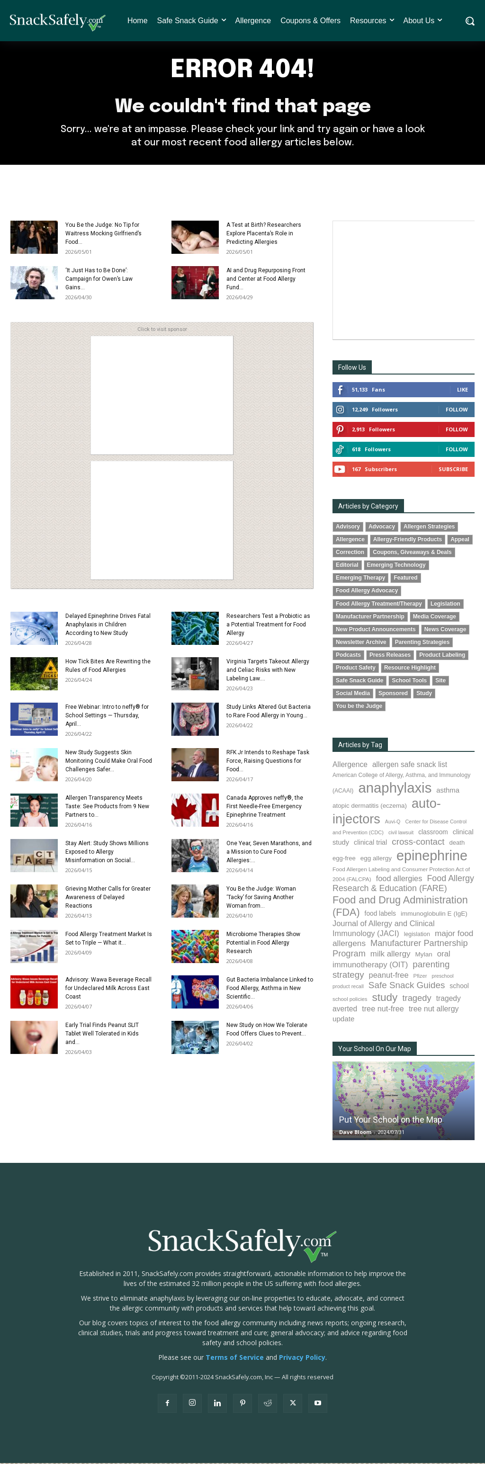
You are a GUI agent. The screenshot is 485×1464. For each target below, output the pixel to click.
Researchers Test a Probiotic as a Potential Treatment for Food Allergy (268, 625)
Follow (457, 410)
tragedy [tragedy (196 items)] (416, 999)
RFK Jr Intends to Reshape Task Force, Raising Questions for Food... (267, 762)
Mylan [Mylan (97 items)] (423, 954)
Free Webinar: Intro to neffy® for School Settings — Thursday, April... (107, 716)
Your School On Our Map (374, 1049)
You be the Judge (359, 707)
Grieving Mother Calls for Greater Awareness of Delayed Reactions (108, 898)
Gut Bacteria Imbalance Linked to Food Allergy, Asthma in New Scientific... (269, 989)
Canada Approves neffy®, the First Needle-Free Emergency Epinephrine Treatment (264, 807)
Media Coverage (434, 617)
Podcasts (348, 655)
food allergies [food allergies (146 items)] (399, 879)
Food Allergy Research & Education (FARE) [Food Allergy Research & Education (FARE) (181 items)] (403, 884)
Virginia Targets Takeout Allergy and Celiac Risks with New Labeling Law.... (267, 671)
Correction (350, 553)
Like (462, 390)
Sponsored (393, 694)
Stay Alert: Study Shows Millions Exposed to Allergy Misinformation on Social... (107, 853)
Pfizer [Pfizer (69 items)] (420, 977)
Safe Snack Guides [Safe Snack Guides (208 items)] (406, 986)
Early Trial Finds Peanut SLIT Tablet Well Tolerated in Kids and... (102, 1034)
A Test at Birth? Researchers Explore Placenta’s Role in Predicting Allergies (263, 234)
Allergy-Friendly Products (407, 540)
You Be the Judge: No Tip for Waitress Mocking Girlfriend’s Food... (103, 234)
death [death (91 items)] (457, 843)
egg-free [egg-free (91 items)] (344, 858)
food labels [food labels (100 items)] (380, 914)
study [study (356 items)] (384, 998)
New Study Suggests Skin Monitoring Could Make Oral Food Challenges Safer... (108, 762)
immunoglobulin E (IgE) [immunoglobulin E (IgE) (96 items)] (434, 914)
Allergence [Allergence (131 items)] (350, 765)
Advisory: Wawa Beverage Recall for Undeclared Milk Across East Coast (108, 989)
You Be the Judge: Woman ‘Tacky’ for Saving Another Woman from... (261, 898)
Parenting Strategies (422, 642)
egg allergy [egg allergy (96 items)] (376, 858)
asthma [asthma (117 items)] (447, 791)
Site (440, 681)
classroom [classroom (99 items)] (433, 833)
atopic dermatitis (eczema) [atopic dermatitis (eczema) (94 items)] (369, 806)
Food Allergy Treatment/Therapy (379, 604)
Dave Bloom (355, 1132)
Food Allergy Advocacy (367, 591)
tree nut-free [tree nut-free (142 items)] (383, 1009)
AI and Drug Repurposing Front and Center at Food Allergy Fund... (265, 280)
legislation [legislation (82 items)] (417, 935)
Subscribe (453, 469)
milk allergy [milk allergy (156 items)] (390, 954)
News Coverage (445, 629)
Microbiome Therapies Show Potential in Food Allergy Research (263, 943)
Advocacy (381, 527)
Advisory (348, 527)
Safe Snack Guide (359, 681)
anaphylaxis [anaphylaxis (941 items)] (394, 788)
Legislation (445, 604)
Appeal (459, 540)
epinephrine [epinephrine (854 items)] (431, 856)
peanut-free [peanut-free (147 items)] (389, 976)
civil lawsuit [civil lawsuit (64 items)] (400, 833)
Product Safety (356, 668)
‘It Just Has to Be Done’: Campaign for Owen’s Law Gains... (99, 280)
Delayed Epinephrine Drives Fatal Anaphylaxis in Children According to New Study (108, 625)
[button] (470, 20)
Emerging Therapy (360, 578)
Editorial (347, 565)
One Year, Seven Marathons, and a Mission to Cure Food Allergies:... (269, 853)
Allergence (350, 540)
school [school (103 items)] (459, 987)
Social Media (353, 694)
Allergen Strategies (429, 527)
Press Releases (390, 655)
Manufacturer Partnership (370, 617)
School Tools (409, 681)
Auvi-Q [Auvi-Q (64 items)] (393, 822)
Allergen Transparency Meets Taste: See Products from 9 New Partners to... (107, 807)
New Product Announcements (376, 629)
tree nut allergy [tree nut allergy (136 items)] (434, 1010)
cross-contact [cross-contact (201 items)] (418, 843)
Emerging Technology (396, 565)
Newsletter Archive (361, 642)
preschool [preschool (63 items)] (443, 977)
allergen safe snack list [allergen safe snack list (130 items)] (409, 765)
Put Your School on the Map (390, 1120)
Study (424, 694)
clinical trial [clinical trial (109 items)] (370, 843)
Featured (405, 578)
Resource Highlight (410, 668)
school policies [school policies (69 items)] (349, 1000)
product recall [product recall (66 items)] (348, 987)
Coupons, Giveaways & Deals (412, 553)
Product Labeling (442, 655)
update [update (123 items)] (343, 1020)
